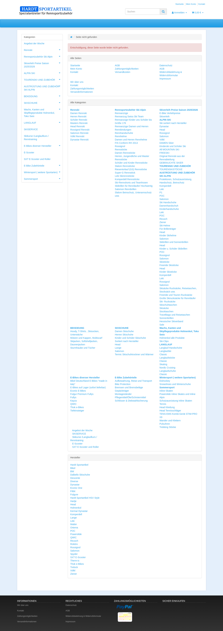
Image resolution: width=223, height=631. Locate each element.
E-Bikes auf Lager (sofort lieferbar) (88, 387)
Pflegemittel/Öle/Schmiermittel (130, 397)
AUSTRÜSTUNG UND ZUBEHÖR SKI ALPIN (43, 87)
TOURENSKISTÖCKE (170, 169)
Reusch (163, 219)
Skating (163, 364)
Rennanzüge (121, 113)
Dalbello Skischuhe (80, 474)
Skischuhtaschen (168, 305)
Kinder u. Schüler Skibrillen (173, 248)
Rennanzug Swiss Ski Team (129, 116)
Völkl (161, 139)
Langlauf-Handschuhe (170, 347)
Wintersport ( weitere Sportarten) (43, 172)
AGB (117, 65)
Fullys (73, 397)
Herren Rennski (78, 116)
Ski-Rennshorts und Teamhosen (131, 182)
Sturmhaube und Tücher (82, 347)
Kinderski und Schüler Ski (172, 146)
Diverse (74, 481)
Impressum (165, 78)
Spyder (74, 554)
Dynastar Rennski (79, 139)
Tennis (162, 404)
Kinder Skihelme (167, 235)
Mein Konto (191, 4)
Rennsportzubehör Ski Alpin (43, 56)
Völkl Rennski (77, 136)
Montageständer (123, 394)
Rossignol (120, 146)
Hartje (73, 501)
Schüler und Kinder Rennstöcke (131, 162)
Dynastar (164, 126)
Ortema (74, 527)
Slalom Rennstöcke (125, 166)
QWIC (73, 404)
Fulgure (74, 494)
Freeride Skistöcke (169, 265)
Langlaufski (165, 351)
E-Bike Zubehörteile (43, 165)
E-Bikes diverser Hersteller (43, 146)
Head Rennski (77, 126)
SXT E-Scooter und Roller (85, 447)
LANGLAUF (43, 122)
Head (162, 129)
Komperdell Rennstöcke (127, 179)
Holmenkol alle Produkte (172, 338)
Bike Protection (122, 384)
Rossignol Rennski (80, 129)
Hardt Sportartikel (79, 464)
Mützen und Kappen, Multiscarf (86, 338)
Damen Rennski (78, 113)
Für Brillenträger (167, 229)
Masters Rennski (79, 123)
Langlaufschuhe (167, 371)
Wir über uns (76, 82)
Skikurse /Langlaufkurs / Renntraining (36, 138)
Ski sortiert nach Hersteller (173, 123)
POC (161, 195)
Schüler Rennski (78, 119)
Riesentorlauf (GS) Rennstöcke (131, 169)
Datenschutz (165, 65)
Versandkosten (122, 72)
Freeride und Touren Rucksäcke (175, 295)
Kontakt (201, 4)
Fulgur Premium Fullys (82, 394)
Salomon (164, 136)
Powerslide (76, 534)
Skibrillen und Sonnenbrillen (173, 242)
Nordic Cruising (167, 367)
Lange (118, 347)
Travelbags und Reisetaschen (174, 314)
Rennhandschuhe (124, 133)
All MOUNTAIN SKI (169, 149)
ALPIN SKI (43, 73)
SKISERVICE (79, 433)
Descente (75, 478)
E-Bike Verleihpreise (169, 113)
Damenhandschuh (168, 205)
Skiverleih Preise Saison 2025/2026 (43, 64)
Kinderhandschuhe (169, 209)
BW (72, 471)
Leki (161, 189)
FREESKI (164, 153)
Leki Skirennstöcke (124, 176)
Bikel (72, 468)
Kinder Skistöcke (168, 271)
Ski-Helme (164, 225)
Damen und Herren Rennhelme (131, 139)
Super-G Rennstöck (125, 172)
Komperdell (165, 186)
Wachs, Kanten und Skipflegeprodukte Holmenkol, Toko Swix (43, 111)
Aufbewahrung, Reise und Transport (133, 381)
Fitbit (72, 491)
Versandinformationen (81, 92)
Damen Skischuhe (124, 331)
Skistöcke (164, 262)
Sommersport (43, 179)
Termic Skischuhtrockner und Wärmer (134, 354)
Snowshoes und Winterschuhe (175, 384)
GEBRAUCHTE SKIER (171, 162)
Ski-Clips (164, 341)
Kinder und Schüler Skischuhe (130, 338)
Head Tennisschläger (170, 410)
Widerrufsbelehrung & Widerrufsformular (83, 616)
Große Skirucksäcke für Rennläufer (177, 298)
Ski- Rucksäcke (167, 301)
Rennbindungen (123, 129)
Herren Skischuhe (124, 334)
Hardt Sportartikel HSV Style (85, 498)
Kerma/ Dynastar (79, 511)
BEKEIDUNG (43, 96)
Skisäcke (164, 308)
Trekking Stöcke (167, 427)
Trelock (74, 567)
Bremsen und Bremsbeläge (129, 387)
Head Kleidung (167, 407)
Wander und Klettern (170, 420)
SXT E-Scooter (78, 557)
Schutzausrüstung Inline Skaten (175, 400)
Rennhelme (121, 136)
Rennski (43, 50)
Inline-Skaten (166, 390)
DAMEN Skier (166, 143)
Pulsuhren (164, 423)
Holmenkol (75, 507)
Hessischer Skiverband (171, 321)
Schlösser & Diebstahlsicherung (131, 400)
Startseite (179, 4)
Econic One (76, 488)
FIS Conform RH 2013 (126, 143)
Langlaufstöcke (167, 357)
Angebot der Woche (82, 430)
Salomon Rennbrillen (125, 189)
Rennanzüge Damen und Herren (131, 126)
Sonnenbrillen (166, 318)
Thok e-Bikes (77, 407)
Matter (73, 524)
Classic (163, 354)
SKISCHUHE (43, 103)
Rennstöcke (121, 149)
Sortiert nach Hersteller (127, 341)
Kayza (73, 400)
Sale (161, 324)
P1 (160, 192)
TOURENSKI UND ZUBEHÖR (43, 79)
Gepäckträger (122, 390)
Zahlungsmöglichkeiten (127, 68)
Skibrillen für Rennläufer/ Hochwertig (133, 186)
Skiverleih (164, 116)
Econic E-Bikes (78, 390)
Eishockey (164, 381)
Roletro (74, 544)
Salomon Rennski (79, 133)
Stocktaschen (166, 311)
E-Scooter (77, 443)
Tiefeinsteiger (77, 410)
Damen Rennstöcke (125, 153)
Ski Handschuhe (167, 202)
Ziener (162, 222)
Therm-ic (74, 560)
